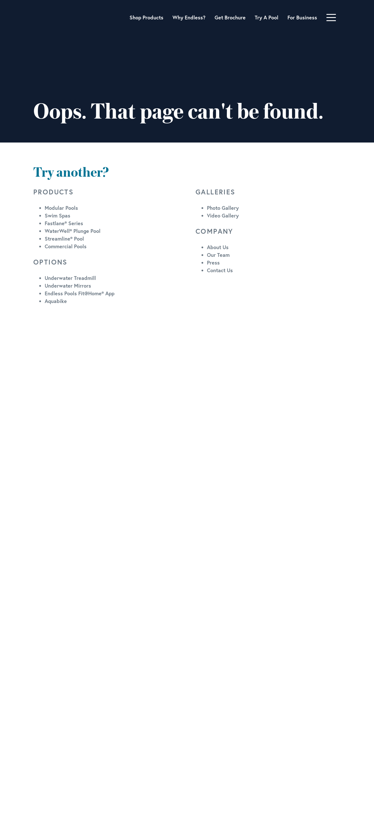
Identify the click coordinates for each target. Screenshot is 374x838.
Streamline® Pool (64, 238)
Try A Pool (266, 17)
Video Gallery (223, 215)
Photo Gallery (223, 207)
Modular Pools (61, 207)
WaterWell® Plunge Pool (72, 230)
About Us (218, 247)
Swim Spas (57, 215)
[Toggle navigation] (331, 17)
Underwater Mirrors (68, 285)
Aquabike (56, 301)
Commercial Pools (66, 246)
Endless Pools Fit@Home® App (79, 293)
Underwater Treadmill (70, 277)
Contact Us (220, 270)
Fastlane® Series (64, 223)
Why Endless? (189, 17)
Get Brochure (230, 17)
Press (213, 262)
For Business (302, 17)
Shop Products (146, 17)
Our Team (218, 254)
